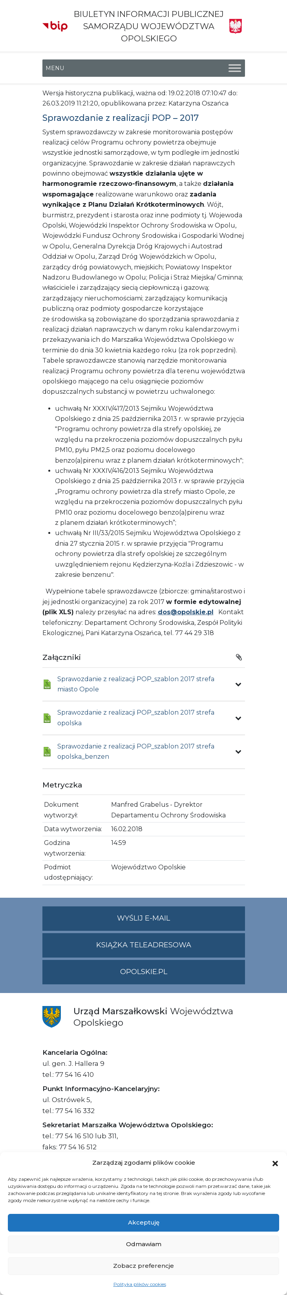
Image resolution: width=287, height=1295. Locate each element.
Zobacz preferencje (143, 1265)
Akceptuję (143, 1222)
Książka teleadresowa (143, 945)
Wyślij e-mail (181, 921)
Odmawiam (143, 1244)
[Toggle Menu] (235, 68)
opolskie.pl (143, 971)
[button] (275, 1163)
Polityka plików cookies (139, 1284)
